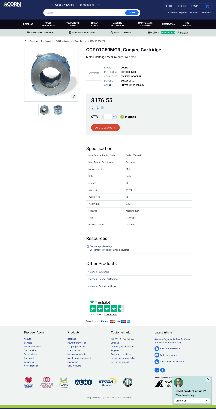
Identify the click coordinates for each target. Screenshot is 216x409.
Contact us (192, 400)
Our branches (30, 350)
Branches (206, 12)
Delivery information (120, 362)
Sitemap (87, 398)
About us (28, 339)
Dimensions (87, 4)
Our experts (29, 358)
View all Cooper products (103, 286)
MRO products (187, 24)
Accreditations (31, 366)
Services (194, 12)
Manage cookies (125, 398)
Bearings (28, 24)
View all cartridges (99, 271)
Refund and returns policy (123, 358)
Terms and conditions (121, 354)
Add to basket (103, 127)
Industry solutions (32, 346)
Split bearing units (64, 41)
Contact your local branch (123, 346)
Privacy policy (98, 398)
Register (182, 6)
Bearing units (46, 41)
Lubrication (168, 24)
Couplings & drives (73, 24)
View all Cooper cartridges (104, 279)
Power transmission (48, 24)
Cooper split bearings (139, 248)
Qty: (94, 116)
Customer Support (177, 12)
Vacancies (29, 362)
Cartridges (79, 41)
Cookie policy (110, 398)
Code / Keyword (64, 4)
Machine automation (117, 24)
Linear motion (95, 24)
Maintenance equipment (145, 24)
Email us (115, 343)
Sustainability (30, 354)
